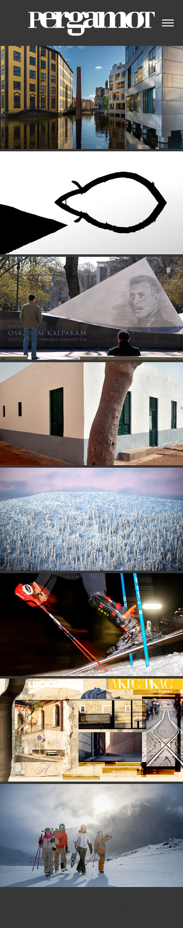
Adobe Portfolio (110, 906)
